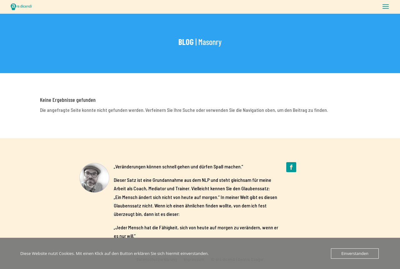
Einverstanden (354, 253)
